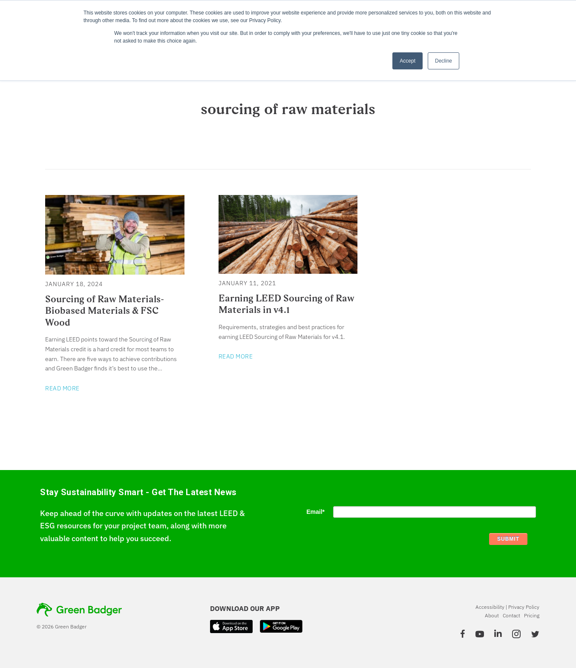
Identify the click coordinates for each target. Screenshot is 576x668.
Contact (511, 615)
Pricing (531, 615)
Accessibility (489, 607)
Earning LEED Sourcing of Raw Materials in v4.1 (286, 303)
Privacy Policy (523, 607)
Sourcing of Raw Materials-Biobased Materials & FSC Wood (104, 310)
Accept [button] (407, 61)
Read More (62, 388)
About (492, 615)
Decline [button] (443, 61)
